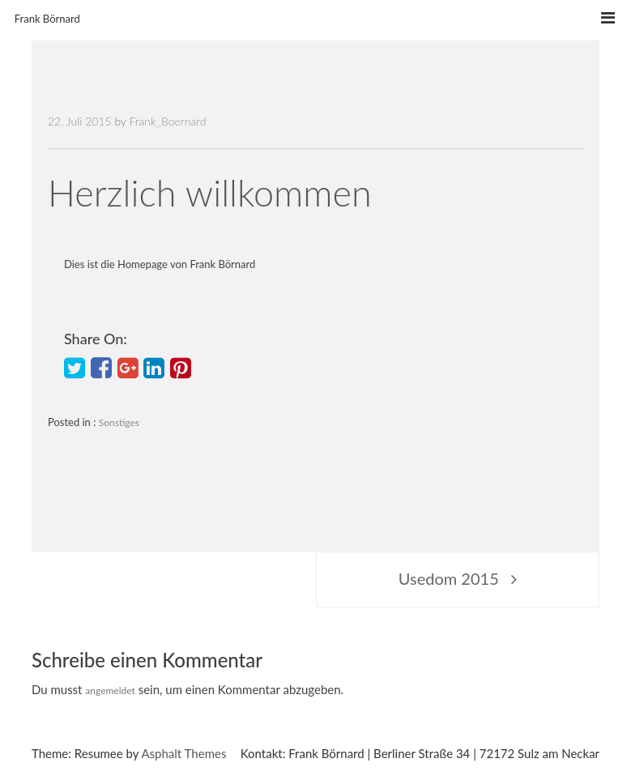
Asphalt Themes (183, 753)
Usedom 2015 (449, 578)
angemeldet (110, 690)
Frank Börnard (47, 18)
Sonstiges (119, 422)
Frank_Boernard (167, 121)
